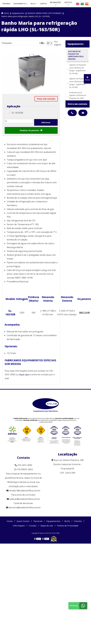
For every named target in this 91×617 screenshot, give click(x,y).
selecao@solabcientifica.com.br (24, 499)
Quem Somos (22, 521)
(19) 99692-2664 (23, 469)
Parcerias (6, 4)
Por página (57, 43)
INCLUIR (84, 312)
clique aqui (24, 374)
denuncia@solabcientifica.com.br (25, 507)
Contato (68, 2)
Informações (55, 2)
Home (9, 521)
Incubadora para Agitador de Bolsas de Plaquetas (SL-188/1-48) (77, 96)
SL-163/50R (16, 112)
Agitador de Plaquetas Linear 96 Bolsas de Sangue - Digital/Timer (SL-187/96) (77, 83)
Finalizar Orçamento (31, 130)
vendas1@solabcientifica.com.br (23, 490)
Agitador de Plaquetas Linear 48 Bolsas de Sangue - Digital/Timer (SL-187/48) (77, 69)
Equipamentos (20, 4)
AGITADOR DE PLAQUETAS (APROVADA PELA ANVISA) (75, 55)
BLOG (33, 4)
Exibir (42, 43)
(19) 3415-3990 (23, 465)
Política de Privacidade (68, 525)
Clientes (43, 4)
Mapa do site (47, 525)
